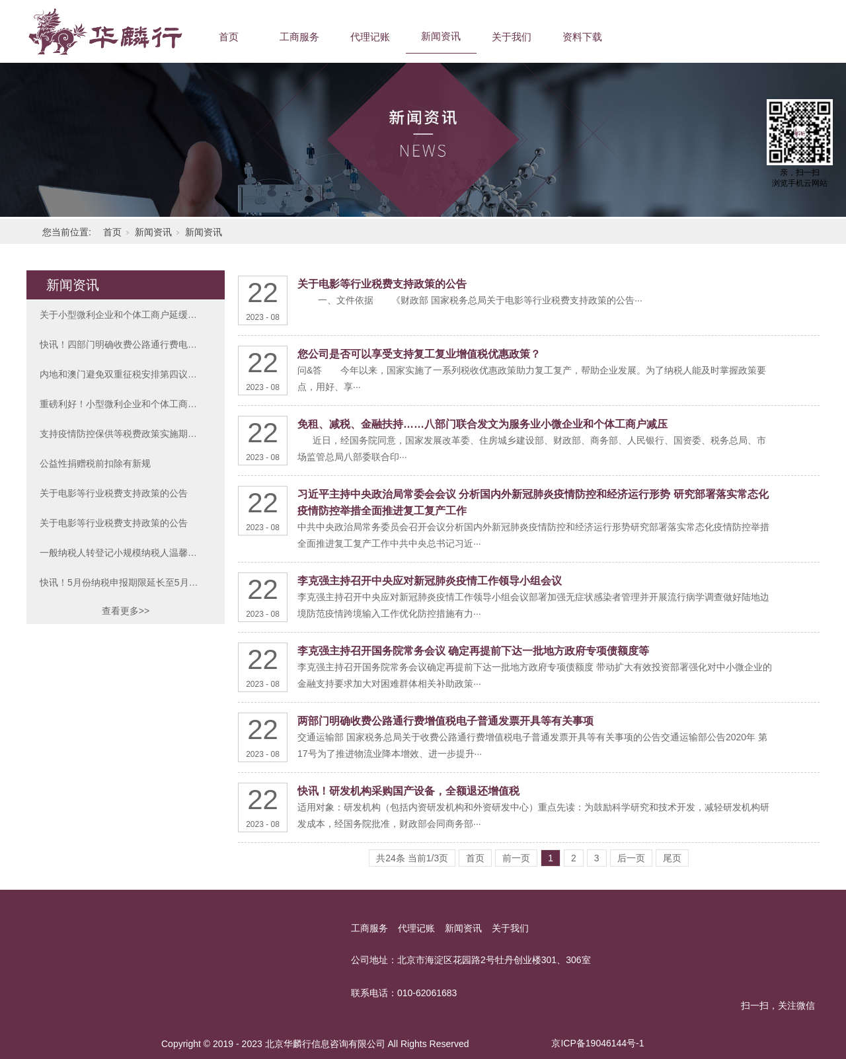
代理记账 (370, 36)
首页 (229, 36)
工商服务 (299, 36)
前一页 (516, 858)
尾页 (672, 858)
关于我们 (511, 36)
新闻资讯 (441, 36)
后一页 (631, 858)
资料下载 (582, 36)
